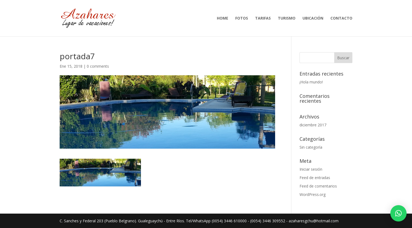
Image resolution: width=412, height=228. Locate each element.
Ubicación (312, 18)
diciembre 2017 (313, 124)
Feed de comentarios (318, 186)
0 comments (98, 66)
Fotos (241, 18)
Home (222, 18)
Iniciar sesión (311, 169)
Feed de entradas (315, 177)
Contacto (341, 18)
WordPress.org (313, 194)
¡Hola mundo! (311, 82)
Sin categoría (311, 147)
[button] (398, 213)
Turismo (286, 18)
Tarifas (263, 18)
